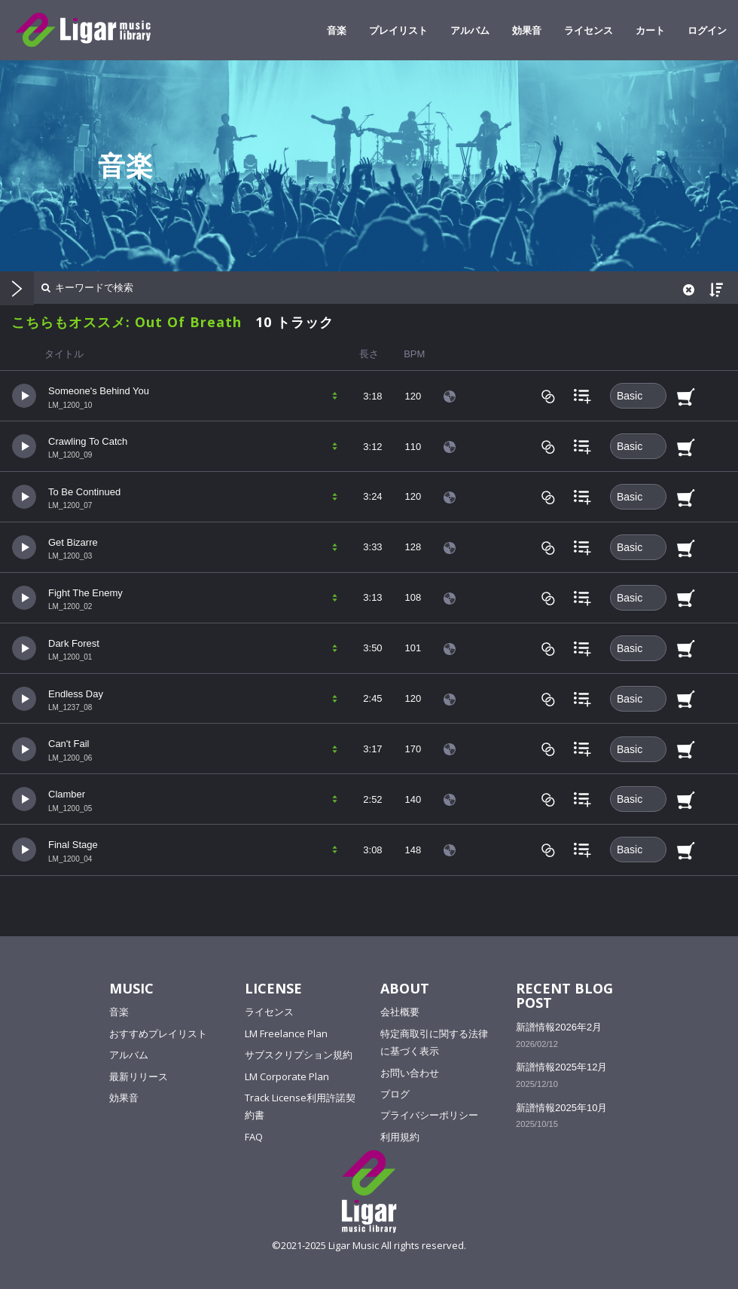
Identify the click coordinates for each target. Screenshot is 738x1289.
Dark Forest (73, 643)
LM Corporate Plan (287, 1076)
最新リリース (138, 1076)
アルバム (469, 30)
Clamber (66, 794)
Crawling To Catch (87, 441)
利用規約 (399, 1137)
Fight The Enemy (85, 593)
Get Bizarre (73, 542)
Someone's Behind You (98, 390)
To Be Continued (84, 492)
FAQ (254, 1137)
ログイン (707, 30)
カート (650, 30)
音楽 (336, 30)
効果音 (526, 30)
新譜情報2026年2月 (559, 1027)
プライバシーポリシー (429, 1115)
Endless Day (75, 694)
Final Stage (73, 844)
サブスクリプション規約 (298, 1054)
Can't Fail (69, 743)
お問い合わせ (409, 1072)
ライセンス (588, 30)
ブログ (395, 1094)
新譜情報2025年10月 (561, 1107)
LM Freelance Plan (286, 1033)
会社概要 (399, 1011)
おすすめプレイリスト (158, 1033)
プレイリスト (398, 30)
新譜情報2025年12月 (561, 1067)
